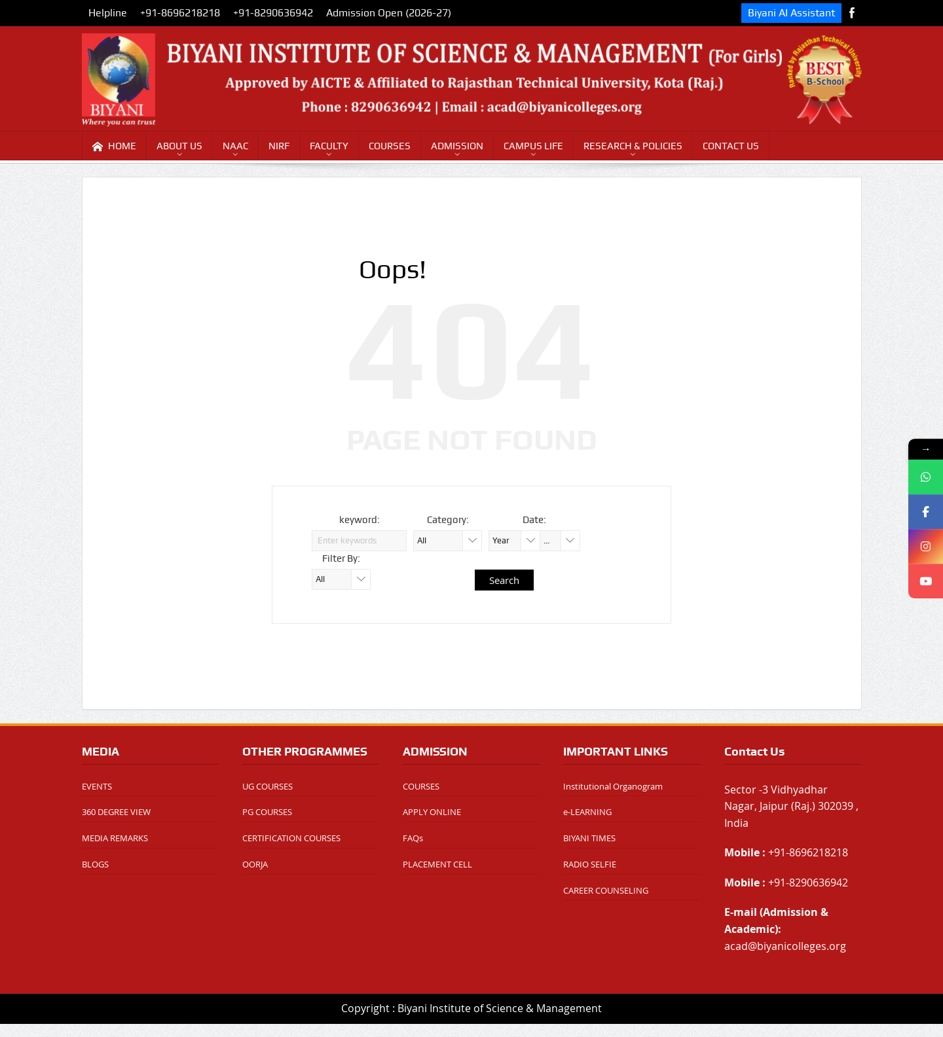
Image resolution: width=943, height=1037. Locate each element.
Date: (534, 520)
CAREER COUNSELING (605, 890)
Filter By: (341, 558)
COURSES (390, 146)
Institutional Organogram (613, 786)
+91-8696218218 (180, 13)
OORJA (255, 864)
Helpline (107, 13)
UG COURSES (267, 786)
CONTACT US (731, 146)
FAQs (413, 838)
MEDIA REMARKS (115, 838)
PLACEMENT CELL (437, 864)
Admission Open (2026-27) (388, 13)
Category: (448, 520)
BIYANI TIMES (589, 838)
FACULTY (329, 146)
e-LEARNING (587, 812)
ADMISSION (457, 146)
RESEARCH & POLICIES (632, 146)
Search (504, 580)
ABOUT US (179, 146)
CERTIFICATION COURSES (291, 838)
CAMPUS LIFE (533, 146)
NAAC (235, 146)
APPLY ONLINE (432, 812)
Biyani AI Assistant (791, 13)
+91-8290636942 (273, 13)
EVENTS (97, 786)
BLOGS (95, 864)
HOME (114, 146)
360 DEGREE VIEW (116, 812)
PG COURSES (267, 812)
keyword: (359, 520)
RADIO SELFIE (589, 864)
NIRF (278, 146)
